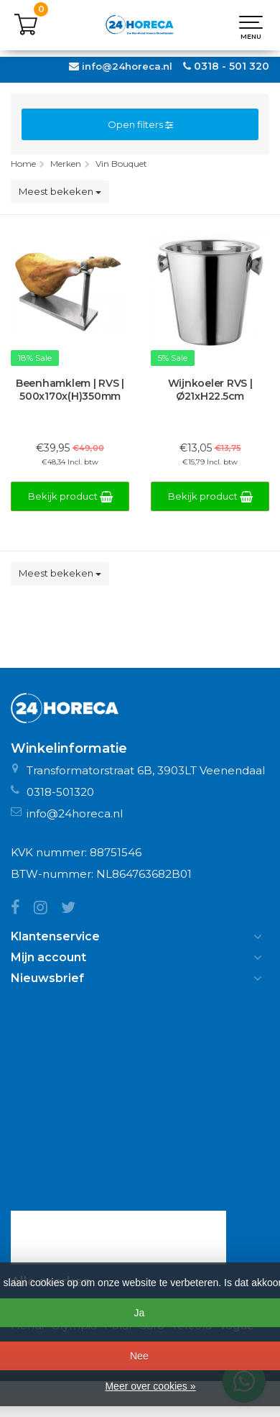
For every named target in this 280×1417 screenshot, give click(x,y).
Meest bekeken (60, 191)
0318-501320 (60, 792)
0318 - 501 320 (231, 66)
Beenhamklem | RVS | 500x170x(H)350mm (70, 390)
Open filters (140, 124)
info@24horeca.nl (127, 66)
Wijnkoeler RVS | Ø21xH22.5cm (210, 390)
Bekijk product (70, 496)
